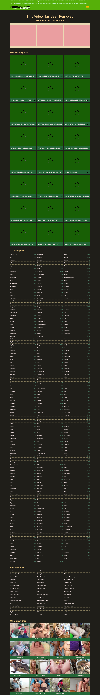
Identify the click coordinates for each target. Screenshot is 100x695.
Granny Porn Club (69, 582)
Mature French (68, 574)
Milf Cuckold (67, 594)
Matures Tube (41, 588)
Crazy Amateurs (63, 3)
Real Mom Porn (41, 609)
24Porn (39, 612)
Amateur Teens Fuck (69, 588)
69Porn (12, 603)
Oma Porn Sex (68, 585)
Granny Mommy (47, 3)
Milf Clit (66, 600)
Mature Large (40, 606)
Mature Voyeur (83, 3)
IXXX (38, 591)
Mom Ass (13, 597)
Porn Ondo (13, 580)
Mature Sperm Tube (42, 600)
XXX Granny (67, 609)
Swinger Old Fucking (69, 577)
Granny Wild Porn (15, 606)
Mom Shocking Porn (42, 571)
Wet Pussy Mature (69, 612)
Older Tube (55, 3)
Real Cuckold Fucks (15, 600)
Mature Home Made (29, 3)
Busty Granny (40, 582)
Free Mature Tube (69, 580)
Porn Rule (66, 597)
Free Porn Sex (68, 591)
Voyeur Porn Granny (42, 594)
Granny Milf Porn (15, 615)
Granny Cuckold (73, 3)
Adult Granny (19, 3)
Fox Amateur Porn (15, 574)
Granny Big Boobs (69, 603)
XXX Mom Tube (41, 577)
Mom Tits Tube (41, 615)
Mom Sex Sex (41, 603)
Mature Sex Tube (41, 585)
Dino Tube (66, 571)
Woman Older (41, 597)
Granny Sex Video (42, 574)
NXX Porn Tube (68, 615)
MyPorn (12, 612)
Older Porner (13, 609)
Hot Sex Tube (38, 3)
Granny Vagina (41, 580)
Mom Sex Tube (14, 594)
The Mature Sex (68, 606)
